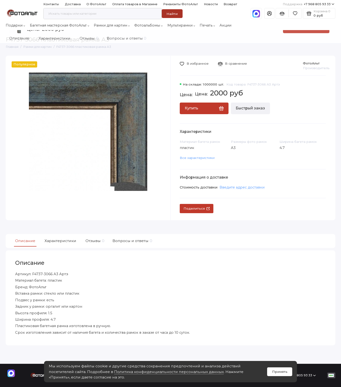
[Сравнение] (282, 13)
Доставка (73, 4)
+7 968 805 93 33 (308, 4)
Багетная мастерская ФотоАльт (59, 25)
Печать (207, 25)
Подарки (15, 25)
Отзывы (94, 240)
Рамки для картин (112, 25)
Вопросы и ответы (131, 240)
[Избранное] (295, 13)
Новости (211, 4)
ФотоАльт (311, 63)
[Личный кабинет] (269, 13)
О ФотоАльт (96, 4)
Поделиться (197, 208)
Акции (225, 25)
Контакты (51, 4)
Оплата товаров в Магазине (134, 4)
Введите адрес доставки (242, 187)
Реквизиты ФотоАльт (180, 4)
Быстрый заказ (250, 108)
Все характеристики (197, 158)
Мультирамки (181, 25)
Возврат (230, 4)
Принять (279, 372)
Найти (172, 14)
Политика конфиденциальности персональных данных (169, 371)
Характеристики (60, 240)
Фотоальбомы (148, 25)
